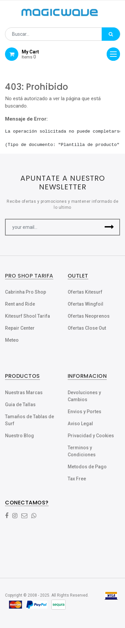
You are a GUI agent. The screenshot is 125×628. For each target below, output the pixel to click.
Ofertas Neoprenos (89, 316)
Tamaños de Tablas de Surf (29, 420)
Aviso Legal (80, 423)
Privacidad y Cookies (91, 435)
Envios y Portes (84, 411)
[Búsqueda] (111, 34)
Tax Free (77, 478)
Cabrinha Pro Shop (25, 292)
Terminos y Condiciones (82, 451)
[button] (109, 227)
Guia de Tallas (20, 404)
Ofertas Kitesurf (85, 292)
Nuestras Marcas (24, 392)
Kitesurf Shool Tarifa (27, 316)
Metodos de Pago (87, 466)
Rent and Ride (20, 304)
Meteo (12, 340)
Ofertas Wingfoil (85, 304)
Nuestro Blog (19, 435)
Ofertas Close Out (87, 328)
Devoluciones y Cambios (84, 396)
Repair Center (20, 328)
